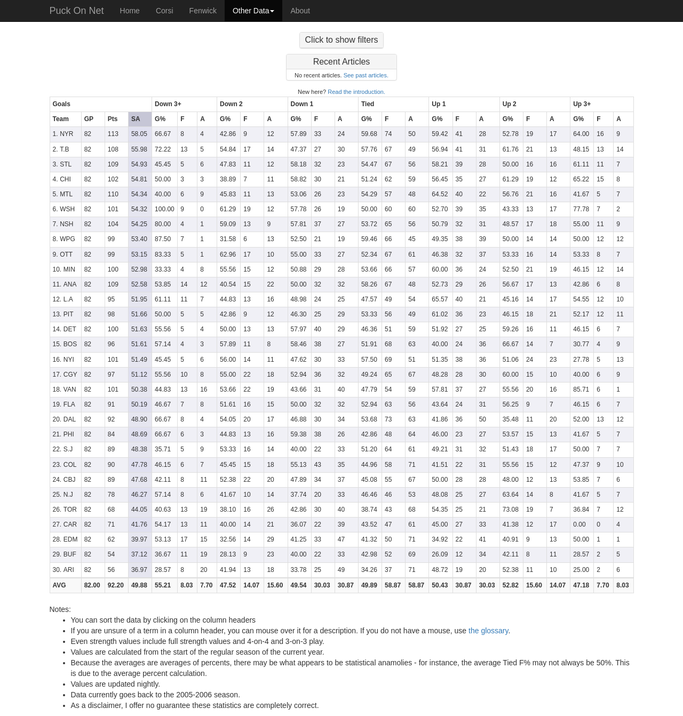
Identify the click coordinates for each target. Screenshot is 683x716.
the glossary (488, 630)
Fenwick (203, 10)
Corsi (164, 10)
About (300, 10)
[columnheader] (101, 104)
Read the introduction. (356, 92)
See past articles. (366, 75)
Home (130, 10)
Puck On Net (77, 10)
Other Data (253, 10)
